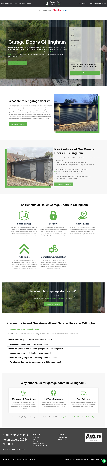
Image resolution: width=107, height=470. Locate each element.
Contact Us (36, 437)
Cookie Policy (22, 459)
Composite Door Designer (40, 445)
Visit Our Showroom (38, 443)
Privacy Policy (8, 459)
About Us (28, 3)
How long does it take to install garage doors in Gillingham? (36, 349)
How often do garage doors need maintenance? (31, 340)
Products (7, 3)
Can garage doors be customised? (25, 329)
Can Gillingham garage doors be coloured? (29, 344)
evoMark (101, 461)
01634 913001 (83, 3)
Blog (11, 3)
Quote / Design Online (19, 3)
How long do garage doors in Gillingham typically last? (34, 358)
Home (2, 3)
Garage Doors (62, 439)
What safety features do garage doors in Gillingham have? (35, 362)
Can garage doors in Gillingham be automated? (31, 353)
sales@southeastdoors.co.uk (98, 3)
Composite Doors (62, 437)
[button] (53, 329)
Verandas (33, 459)
